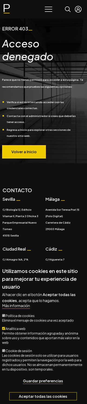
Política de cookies (20, 317)
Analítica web (16, 330)
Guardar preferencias (43, 382)
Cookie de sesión (19, 352)
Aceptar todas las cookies (43, 397)
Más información (16, 307)
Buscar (68, 6)
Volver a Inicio (24, 151)
